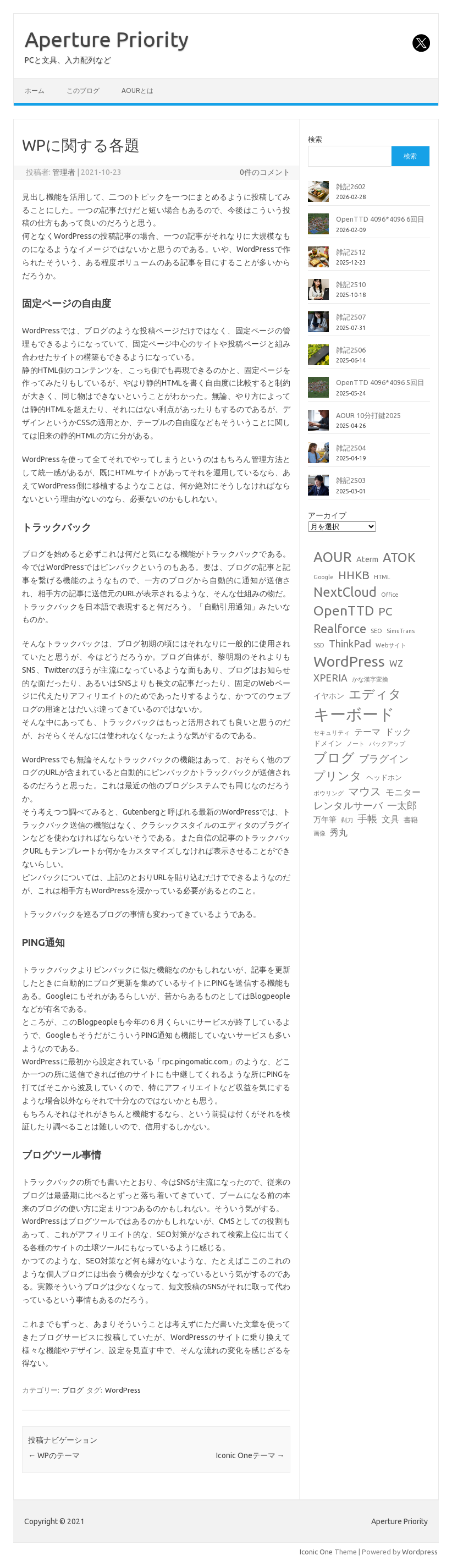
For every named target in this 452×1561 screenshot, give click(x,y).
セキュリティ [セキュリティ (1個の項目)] (331, 732)
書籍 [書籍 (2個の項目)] (411, 819)
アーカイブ (327, 515)
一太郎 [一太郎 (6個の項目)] (402, 805)
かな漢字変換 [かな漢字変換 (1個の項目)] (370, 679)
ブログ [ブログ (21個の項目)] (334, 757)
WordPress (123, 1390)
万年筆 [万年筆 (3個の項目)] (325, 819)
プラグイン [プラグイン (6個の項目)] (384, 759)
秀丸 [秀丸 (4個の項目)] (339, 832)
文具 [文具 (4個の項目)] (390, 819)
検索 (315, 139)
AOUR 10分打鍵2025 (368, 415)
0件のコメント (265, 172)
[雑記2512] (318, 261)
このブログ (83, 90)
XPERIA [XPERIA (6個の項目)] (330, 678)
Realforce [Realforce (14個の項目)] (339, 628)
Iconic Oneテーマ (250, 1455)
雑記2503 (351, 480)
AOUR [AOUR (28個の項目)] (332, 557)
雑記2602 (351, 186)
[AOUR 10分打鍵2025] (318, 424)
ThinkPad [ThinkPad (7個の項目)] (350, 643)
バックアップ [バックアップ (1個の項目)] (387, 743)
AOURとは (137, 90)
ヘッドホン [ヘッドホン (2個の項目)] (384, 777)
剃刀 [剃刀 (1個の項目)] (347, 820)
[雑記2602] (318, 196)
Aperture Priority (107, 39)
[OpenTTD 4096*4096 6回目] (318, 228)
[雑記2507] (318, 326)
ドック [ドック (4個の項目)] (398, 731)
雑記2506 (351, 350)
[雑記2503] (318, 489)
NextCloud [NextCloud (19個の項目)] (345, 592)
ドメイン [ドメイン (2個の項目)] (327, 743)
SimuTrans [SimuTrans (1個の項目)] (401, 631)
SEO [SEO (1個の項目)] (376, 631)
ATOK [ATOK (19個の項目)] (399, 557)
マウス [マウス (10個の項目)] (364, 791)
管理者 (63, 172)
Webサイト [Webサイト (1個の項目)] (391, 645)
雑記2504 (351, 448)
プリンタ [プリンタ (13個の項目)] (337, 775)
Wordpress (420, 1551)
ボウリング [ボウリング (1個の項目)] (328, 793)
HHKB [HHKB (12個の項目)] (354, 574)
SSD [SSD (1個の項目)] (318, 645)
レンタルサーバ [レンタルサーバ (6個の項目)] (348, 805)
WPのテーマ (54, 1455)
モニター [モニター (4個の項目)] (403, 792)
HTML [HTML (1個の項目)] (382, 577)
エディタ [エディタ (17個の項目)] (375, 694)
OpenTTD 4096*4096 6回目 (380, 219)
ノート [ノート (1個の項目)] (355, 743)
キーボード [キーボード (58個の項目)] (354, 714)
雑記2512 (351, 252)
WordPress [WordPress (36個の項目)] (349, 661)
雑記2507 (351, 317)
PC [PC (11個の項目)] (385, 611)
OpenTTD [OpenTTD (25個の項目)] (343, 610)
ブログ (73, 1390)
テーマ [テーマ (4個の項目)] (367, 731)
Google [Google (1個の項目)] (323, 577)
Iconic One (316, 1551)
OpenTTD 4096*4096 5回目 (380, 382)
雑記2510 (351, 284)
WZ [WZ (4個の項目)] (396, 663)
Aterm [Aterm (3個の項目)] (367, 559)
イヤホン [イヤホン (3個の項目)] (328, 695)
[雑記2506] (318, 359)
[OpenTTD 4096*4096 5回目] (318, 391)
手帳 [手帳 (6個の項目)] (367, 819)
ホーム (35, 90)
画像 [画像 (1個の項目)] (319, 833)
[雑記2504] (318, 457)
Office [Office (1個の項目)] (390, 594)
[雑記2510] (318, 294)
